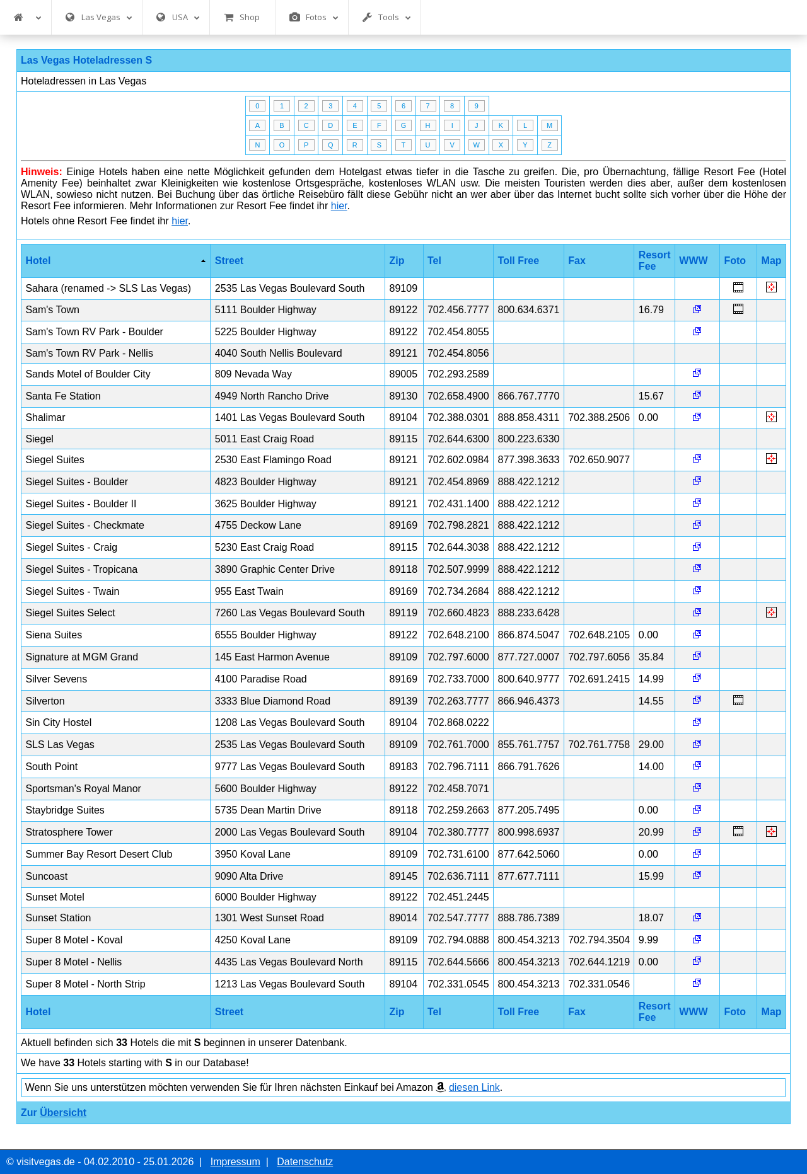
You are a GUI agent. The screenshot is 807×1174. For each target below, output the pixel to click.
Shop (241, 17)
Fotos (314, 17)
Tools (386, 17)
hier (339, 205)
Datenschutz (305, 1161)
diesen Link (474, 1087)
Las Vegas (98, 17)
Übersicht (63, 1112)
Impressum (235, 1161)
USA (178, 17)
